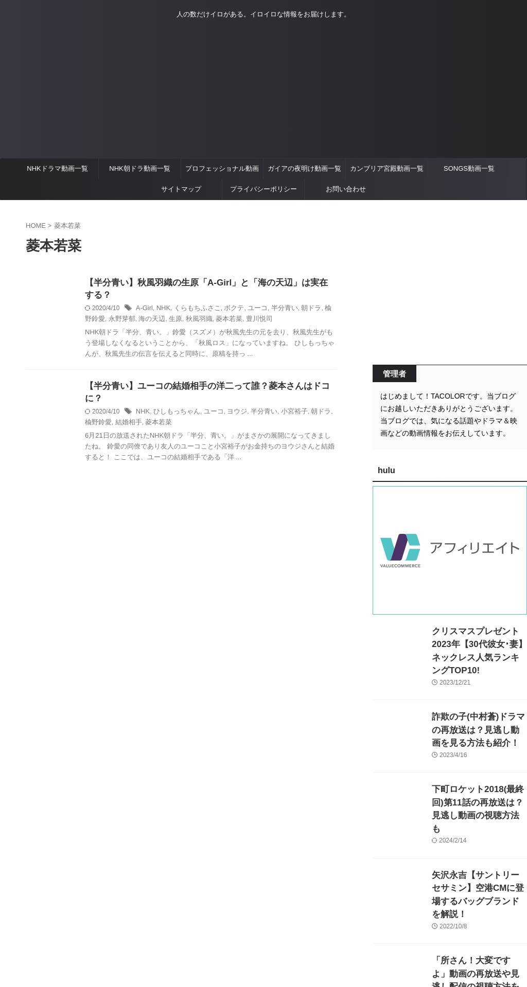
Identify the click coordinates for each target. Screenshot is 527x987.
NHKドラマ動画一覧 (57, 168)
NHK (161, 310)
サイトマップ (181, 189)
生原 (157, 321)
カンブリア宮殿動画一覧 (387, 168)
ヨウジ (230, 402)
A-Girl (144, 310)
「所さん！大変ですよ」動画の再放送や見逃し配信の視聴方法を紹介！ (478, 932)
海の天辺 (134, 321)
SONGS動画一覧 (469, 168)
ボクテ (227, 310)
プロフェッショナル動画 (222, 168)
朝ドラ (299, 310)
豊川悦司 (235, 321)
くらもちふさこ (193, 310)
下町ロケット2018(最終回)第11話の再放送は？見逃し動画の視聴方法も (479, 787)
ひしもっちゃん (174, 402)
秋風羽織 (179, 321)
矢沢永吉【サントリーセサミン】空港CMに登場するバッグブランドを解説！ (478, 859)
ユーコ (249, 310)
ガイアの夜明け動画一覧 (304, 168)
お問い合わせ (346, 189)
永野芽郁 (107, 321)
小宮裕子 (283, 402)
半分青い (274, 310)
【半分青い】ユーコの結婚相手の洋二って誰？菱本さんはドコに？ (208, 388)
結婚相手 (113, 412)
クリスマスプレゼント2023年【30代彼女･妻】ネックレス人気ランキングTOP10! (477, 642)
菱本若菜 (207, 321)
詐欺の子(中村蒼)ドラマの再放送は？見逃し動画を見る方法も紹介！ (478, 714)
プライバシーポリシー (263, 189)
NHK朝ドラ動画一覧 (139, 168)
